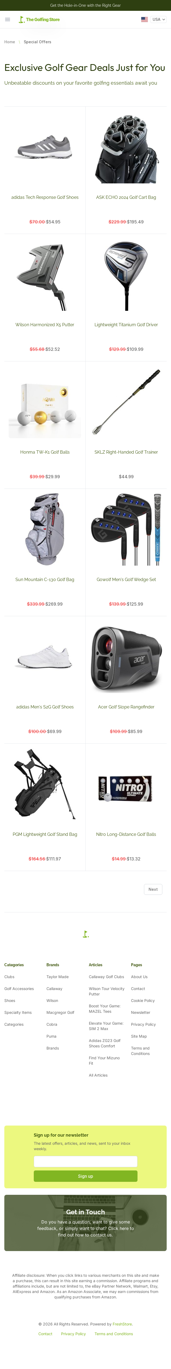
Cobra (51, 1024)
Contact (138, 988)
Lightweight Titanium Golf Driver (126, 324)
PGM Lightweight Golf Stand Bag (45, 834)
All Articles (98, 1075)
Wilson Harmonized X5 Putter (44, 324)
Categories (14, 1024)
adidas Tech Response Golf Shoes (45, 197)
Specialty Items (18, 1012)
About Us (139, 976)
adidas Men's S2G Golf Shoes (45, 707)
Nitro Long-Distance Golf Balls (126, 834)
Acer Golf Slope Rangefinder (126, 707)
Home (9, 41)
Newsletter (140, 1012)
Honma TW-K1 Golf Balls (45, 452)
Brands (52, 1048)
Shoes (9, 1000)
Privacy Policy (143, 1024)
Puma (51, 1036)
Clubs (9, 976)
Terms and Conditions (114, 1333)
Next (153, 889)
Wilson (52, 1000)
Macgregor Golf (60, 1012)
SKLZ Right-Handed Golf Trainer (126, 452)
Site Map (139, 1036)
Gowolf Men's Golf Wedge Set (126, 579)
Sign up (85, 1176)
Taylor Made (57, 976)
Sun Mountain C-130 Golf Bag (44, 579)
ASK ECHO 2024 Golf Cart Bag (126, 197)
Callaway (54, 988)
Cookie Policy (143, 1000)
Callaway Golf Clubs (106, 976)
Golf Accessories (19, 988)
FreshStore (122, 1324)
